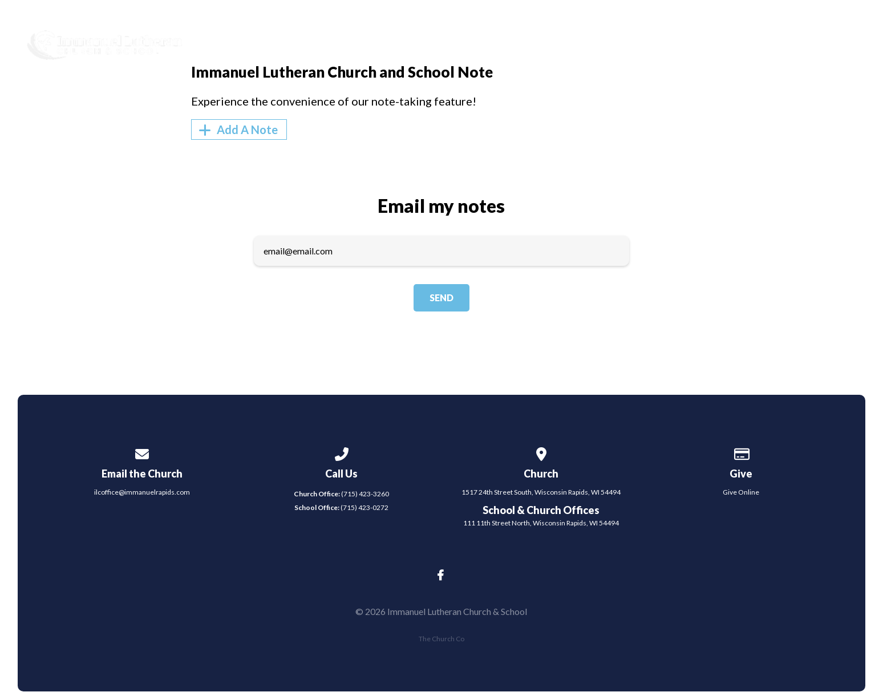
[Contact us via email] (142, 452)
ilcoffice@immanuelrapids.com (142, 492)
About (483, 40)
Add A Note (236, 129)
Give (773, 40)
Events (635, 40)
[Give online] (741, 452)
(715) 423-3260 (341, 493)
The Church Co (441, 638)
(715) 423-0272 (341, 507)
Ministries (558, 40)
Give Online (741, 492)
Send (441, 297)
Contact (708, 40)
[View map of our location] (541, 452)
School (834, 40)
